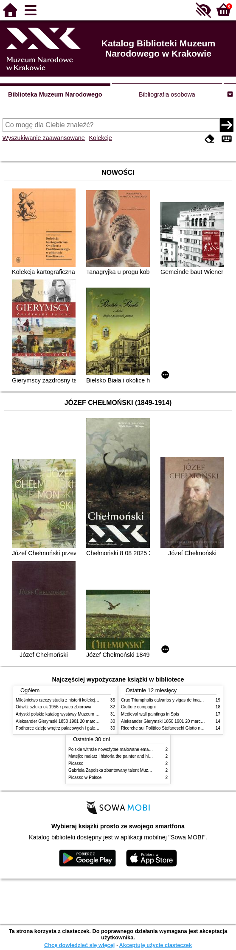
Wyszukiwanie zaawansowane (44, 137)
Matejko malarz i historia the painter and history (113, 756)
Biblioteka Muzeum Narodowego (55, 94)
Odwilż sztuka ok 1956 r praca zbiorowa (53, 707)
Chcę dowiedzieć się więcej (79, 945)
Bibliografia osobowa (167, 94)
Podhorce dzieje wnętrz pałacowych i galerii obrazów (66, 728)
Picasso (75, 763)
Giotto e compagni (138, 707)
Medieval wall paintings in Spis (150, 714)
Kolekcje (100, 137)
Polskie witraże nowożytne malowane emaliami (112, 749)
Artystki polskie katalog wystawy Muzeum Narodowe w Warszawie (78, 714)
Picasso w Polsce (84, 777)
